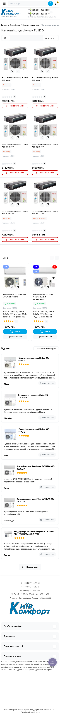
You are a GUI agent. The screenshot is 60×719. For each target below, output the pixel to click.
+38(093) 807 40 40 (38, 14)
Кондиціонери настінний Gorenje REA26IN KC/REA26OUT (43, 297)
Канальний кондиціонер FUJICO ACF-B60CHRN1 (15, 78)
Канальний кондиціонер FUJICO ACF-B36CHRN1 (15, 145)
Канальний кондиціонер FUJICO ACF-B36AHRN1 (45, 212)
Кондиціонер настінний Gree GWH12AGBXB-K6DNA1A (36, 467)
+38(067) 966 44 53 (38, 10)
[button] (52, 258)
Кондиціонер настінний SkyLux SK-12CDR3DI (33, 396)
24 (6, 38)
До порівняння (15, 337)
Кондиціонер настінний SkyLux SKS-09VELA (34, 359)
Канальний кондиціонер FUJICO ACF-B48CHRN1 (45, 78)
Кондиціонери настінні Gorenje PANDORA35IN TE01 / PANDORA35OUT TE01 (34, 532)
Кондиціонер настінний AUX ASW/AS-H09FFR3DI (14, 295)
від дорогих (50, 38)
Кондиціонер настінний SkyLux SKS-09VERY (34, 430)
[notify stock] (15, 106)
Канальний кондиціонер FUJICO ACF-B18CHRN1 (15, 212)
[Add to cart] (15, 331)
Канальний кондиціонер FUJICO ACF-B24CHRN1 (45, 145)
